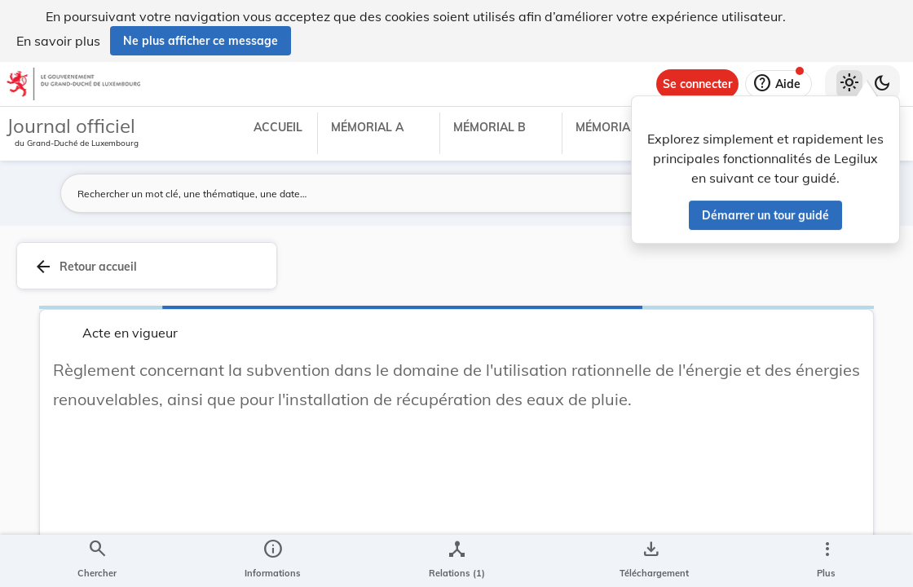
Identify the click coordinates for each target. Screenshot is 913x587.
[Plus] (826, 561)
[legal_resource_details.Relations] (457, 561)
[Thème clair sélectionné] (849, 84)
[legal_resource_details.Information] (273, 561)
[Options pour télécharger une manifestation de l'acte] (651, 561)
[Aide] (778, 84)
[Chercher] (97, 561)
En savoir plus (58, 41)
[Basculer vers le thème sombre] (882, 84)
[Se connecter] (697, 84)
